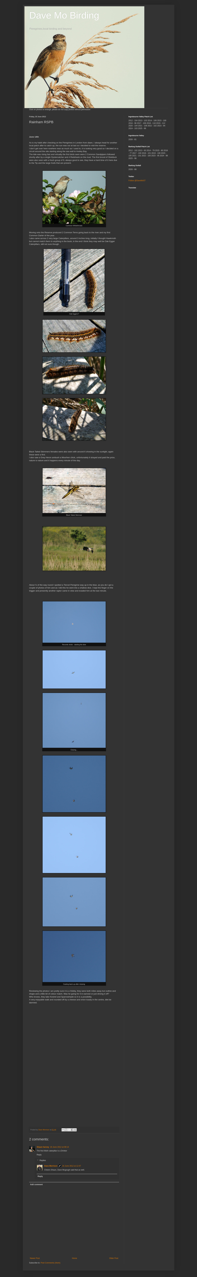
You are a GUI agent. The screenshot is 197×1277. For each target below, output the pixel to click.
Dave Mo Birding (64, 15)
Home (74, 1258)
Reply (39, 1155)
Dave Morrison (50, 1166)
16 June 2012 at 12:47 (71, 1166)
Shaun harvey (43, 1147)
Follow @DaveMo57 (137, 180)
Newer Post (35, 1258)
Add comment (36, 1184)
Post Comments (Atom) (50, 1263)
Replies (43, 1160)
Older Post (113, 1258)
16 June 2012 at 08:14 (59, 1147)
